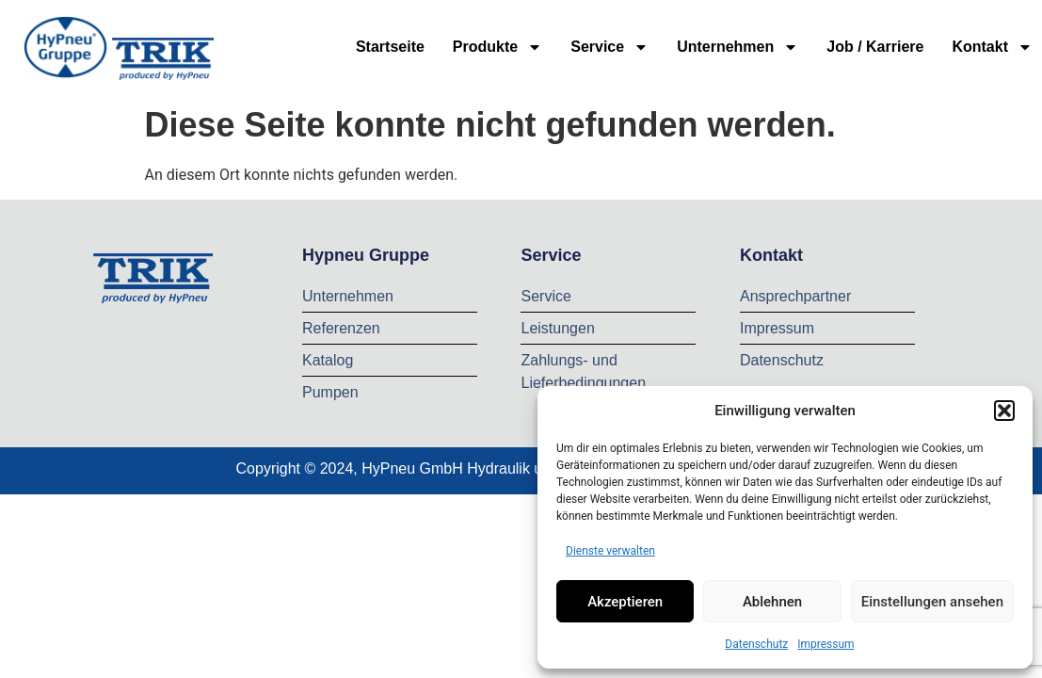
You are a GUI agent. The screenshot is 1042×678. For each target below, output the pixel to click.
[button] (1004, 410)
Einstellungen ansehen (932, 601)
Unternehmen (737, 47)
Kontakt (992, 47)
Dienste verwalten (610, 550)
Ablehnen (772, 601)
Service (609, 47)
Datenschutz (756, 644)
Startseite (390, 47)
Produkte (497, 47)
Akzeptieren (625, 601)
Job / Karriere (874, 47)
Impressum (825, 644)
